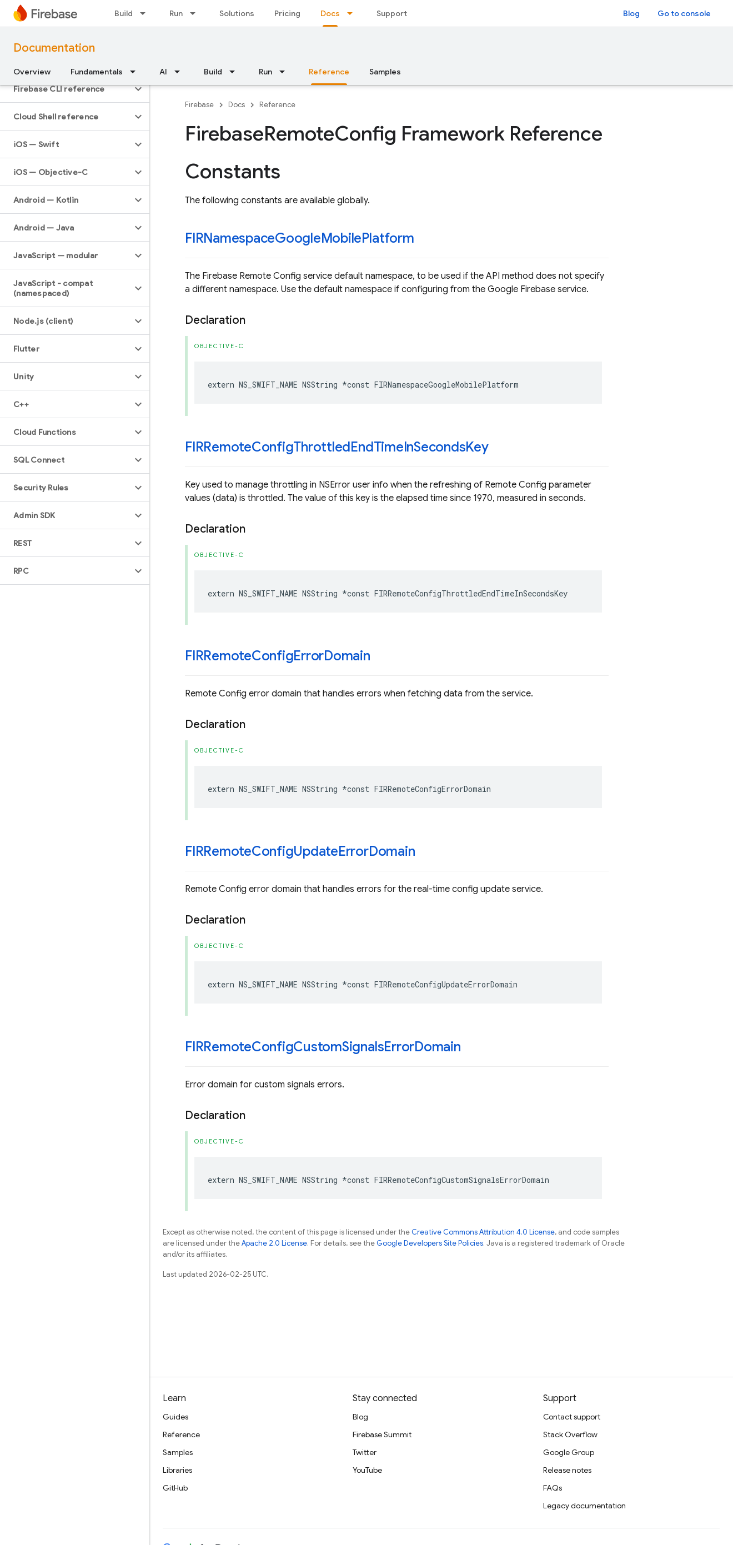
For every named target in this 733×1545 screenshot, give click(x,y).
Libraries (177, 1470)
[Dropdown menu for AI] (180, 71)
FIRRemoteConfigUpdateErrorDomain (300, 851)
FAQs (552, 1488)
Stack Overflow (570, 1434)
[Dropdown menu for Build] (146, 13)
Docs (236, 104)
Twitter (364, 1452)
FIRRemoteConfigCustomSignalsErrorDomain (323, 1047)
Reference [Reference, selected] (329, 72)
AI (163, 72)
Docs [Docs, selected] (330, 13)
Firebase (199, 104)
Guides (175, 1417)
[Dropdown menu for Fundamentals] (136, 71)
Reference (277, 104)
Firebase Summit (382, 1434)
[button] (66, 89)
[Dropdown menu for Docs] (353, 13)
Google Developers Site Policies (429, 1243)
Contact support (571, 1417)
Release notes (567, 1470)
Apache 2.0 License (274, 1243)
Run (176, 13)
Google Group (568, 1452)
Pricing (287, 13)
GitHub (175, 1488)
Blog (631, 13)
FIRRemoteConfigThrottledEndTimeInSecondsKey (337, 447)
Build (123, 13)
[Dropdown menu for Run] (196, 13)
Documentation (54, 48)
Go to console (684, 13)
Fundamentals (97, 72)
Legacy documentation (584, 1506)
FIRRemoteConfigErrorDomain (277, 656)
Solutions (236, 13)
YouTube (367, 1470)
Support (391, 13)
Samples (385, 72)
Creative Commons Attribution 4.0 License (483, 1232)
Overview (32, 72)
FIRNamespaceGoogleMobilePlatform (299, 238)
